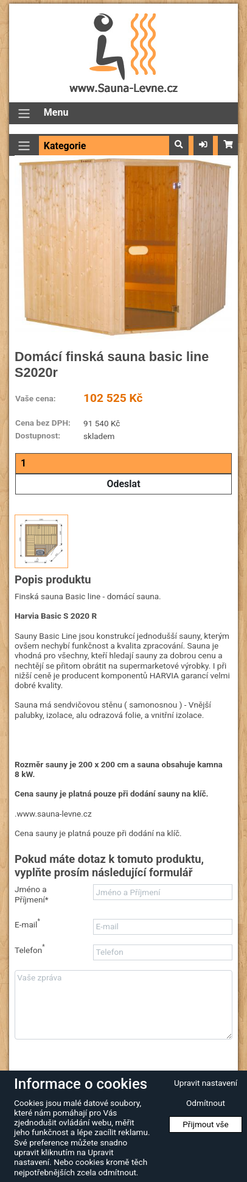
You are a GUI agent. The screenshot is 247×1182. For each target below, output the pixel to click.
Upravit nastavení (205, 1083)
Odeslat (123, 484)
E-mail (27, 924)
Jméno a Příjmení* (32, 894)
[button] (179, 145)
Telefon (30, 950)
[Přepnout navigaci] (24, 114)
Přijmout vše (206, 1124)
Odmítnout (205, 1103)
